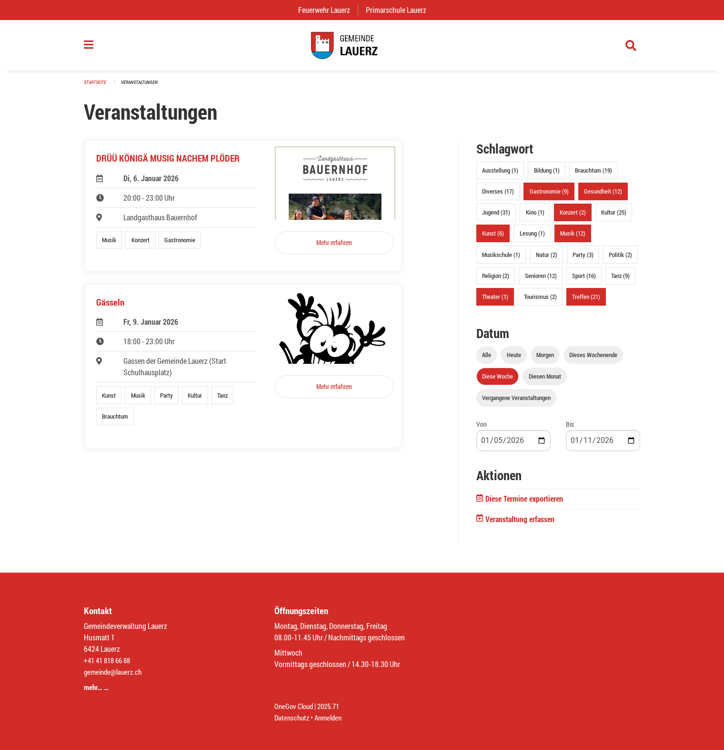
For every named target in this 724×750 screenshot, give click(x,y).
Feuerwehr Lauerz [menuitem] (328, 10)
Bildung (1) (547, 175)
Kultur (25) (613, 217)
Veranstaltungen (143, 86)
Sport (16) (584, 280)
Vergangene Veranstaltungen (516, 402)
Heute (514, 359)
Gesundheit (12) (603, 196)
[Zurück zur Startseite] (362, 48)
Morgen (545, 359)
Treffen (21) (586, 301)
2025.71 (332, 706)
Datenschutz (293, 717)
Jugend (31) (496, 217)
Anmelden (332, 717)
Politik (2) (620, 259)
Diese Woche (497, 381)
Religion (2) (495, 280)
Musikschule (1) (501, 259)
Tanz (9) (620, 280)
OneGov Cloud (295, 706)
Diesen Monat (545, 381)
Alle (486, 359)
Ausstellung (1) (500, 175)
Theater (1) (495, 301)
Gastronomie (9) (549, 196)
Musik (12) (572, 238)
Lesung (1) (532, 238)
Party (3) (583, 259)
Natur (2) (546, 259)
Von (481, 428)
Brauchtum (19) (593, 175)
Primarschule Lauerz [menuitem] (400, 10)
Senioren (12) (541, 280)
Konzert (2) (573, 217)
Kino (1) (535, 217)
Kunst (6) (493, 238)
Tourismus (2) (540, 301)
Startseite (96, 86)
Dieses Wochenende (593, 359)
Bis (570, 428)
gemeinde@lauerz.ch (115, 672)
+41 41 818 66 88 (109, 660)
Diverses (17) (498, 196)
